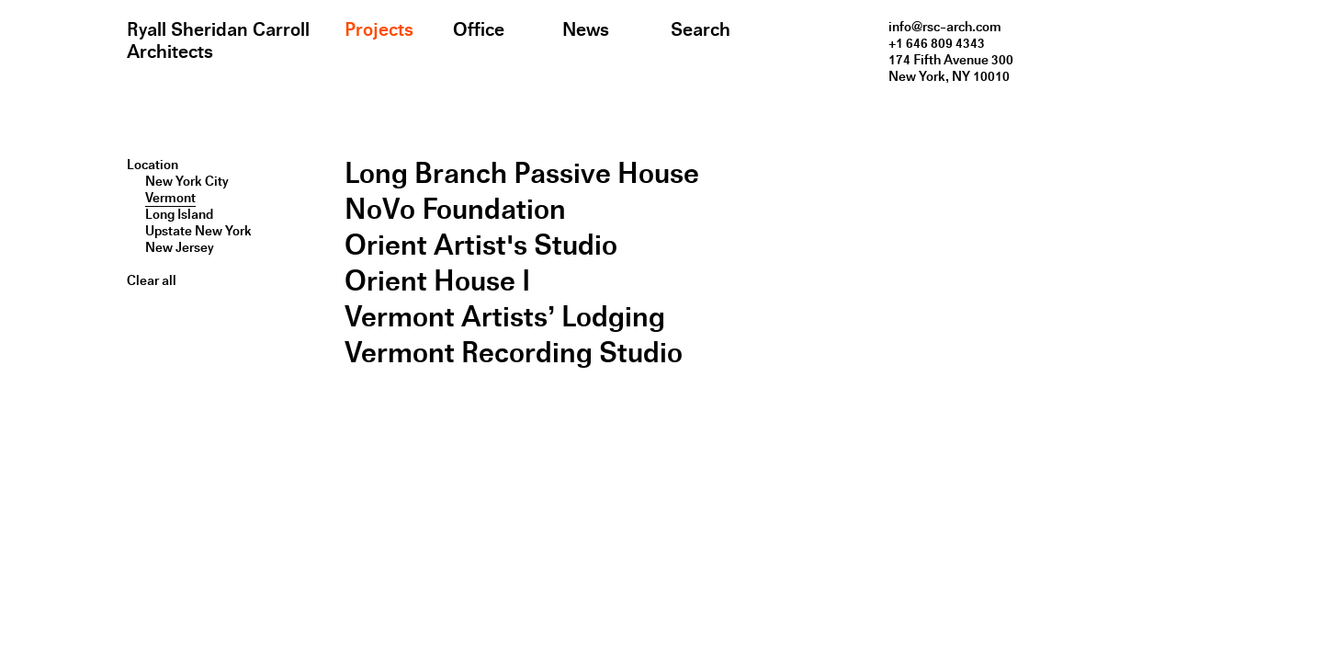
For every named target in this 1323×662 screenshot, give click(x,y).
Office (478, 29)
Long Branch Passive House (522, 173)
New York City (187, 181)
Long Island (179, 214)
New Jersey (179, 247)
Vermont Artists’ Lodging (505, 317)
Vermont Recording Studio (514, 353)
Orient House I (437, 281)
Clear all (151, 280)
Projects (379, 29)
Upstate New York (198, 231)
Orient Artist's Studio (481, 245)
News (585, 29)
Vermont (170, 197)
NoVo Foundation (455, 209)
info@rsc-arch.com (944, 26)
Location (152, 164)
